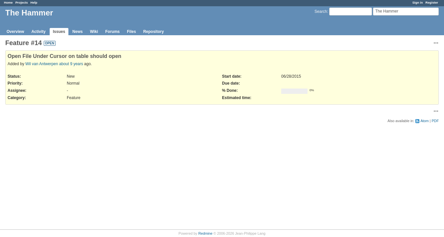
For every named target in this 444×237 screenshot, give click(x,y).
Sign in (417, 2)
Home (8, 2)
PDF (435, 121)
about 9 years (71, 64)
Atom (424, 121)
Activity (38, 31)
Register (432, 2)
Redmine (205, 233)
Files (131, 31)
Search (320, 11)
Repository (153, 31)
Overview (15, 31)
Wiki (94, 31)
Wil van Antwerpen (41, 64)
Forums (112, 31)
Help (34, 2)
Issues (59, 31)
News (77, 31)
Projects (21, 2)
